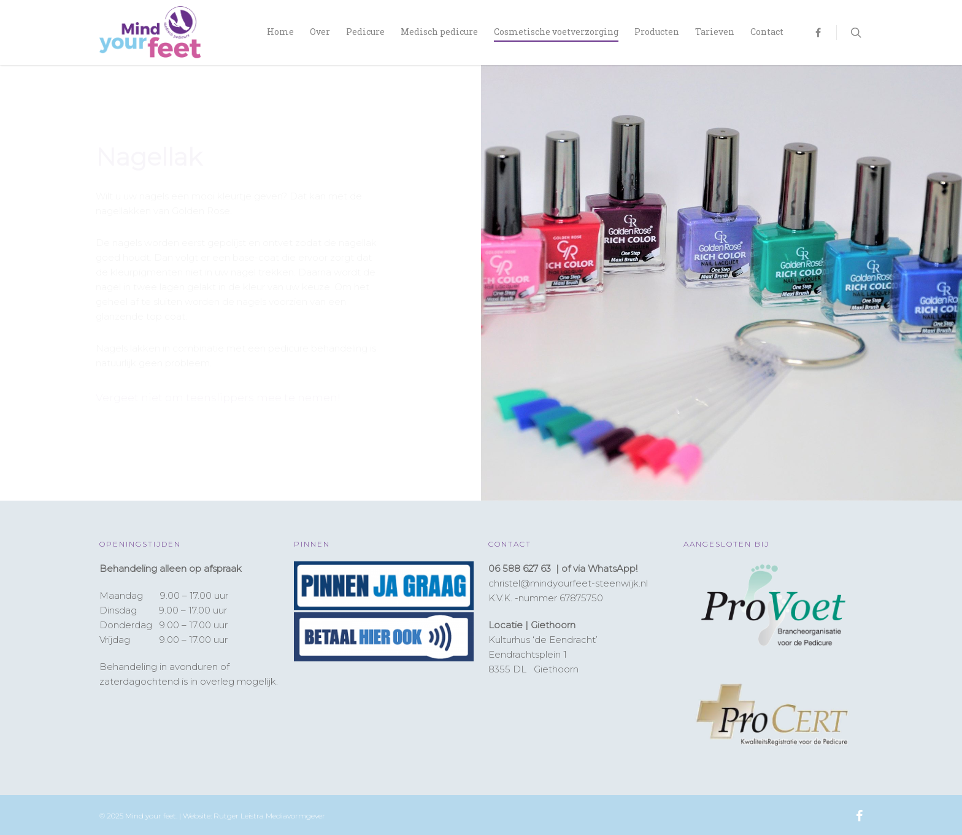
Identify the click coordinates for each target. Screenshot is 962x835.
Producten (656, 31)
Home (280, 31)
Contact (766, 31)
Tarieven (714, 31)
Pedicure (365, 31)
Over (320, 31)
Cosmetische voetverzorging (556, 31)
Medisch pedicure (439, 31)
